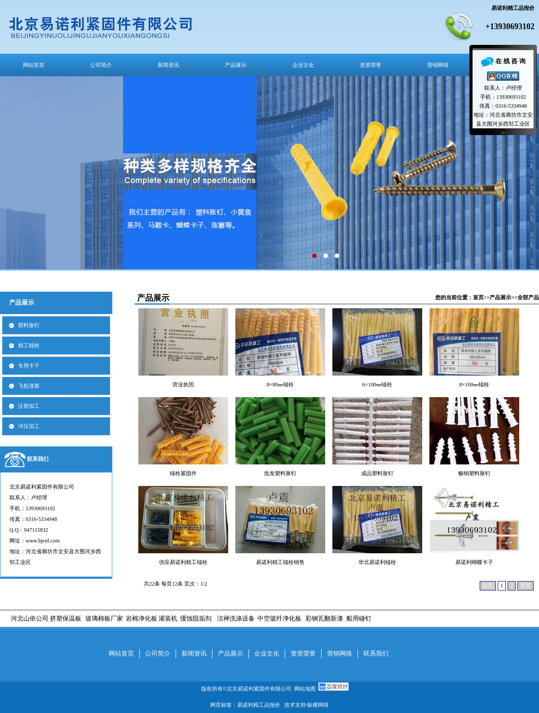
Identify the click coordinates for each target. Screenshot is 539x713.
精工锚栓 (29, 345)
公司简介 (101, 65)
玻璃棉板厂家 (104, 618)
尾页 (525, 585)
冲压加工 (29, 426)
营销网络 (438, 65)
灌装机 (168, 618)
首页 (478, 297)
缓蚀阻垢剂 (196, 618)
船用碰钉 (358, 618)
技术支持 (295, 705)
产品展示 (236, 65)
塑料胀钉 (29, 325)
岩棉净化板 (141, 618)
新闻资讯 (168, 65)
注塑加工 (29, 406)
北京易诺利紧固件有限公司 (260, 689)
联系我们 (38, 459)
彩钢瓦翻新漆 (324, 618)
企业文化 (303, 65)
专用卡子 (29, 366)
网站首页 (33, 65)
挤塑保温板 (65, 618)
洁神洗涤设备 (236, 618)
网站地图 (305, 689)
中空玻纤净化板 (279, 618)
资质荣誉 (370, 65)
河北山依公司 (30, 618)
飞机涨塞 (29, 386)
